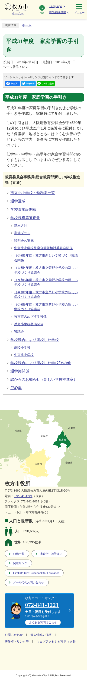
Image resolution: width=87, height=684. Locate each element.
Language (55, 6)
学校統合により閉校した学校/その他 (40, 363)
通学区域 (17, 201)
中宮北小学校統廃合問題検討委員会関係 (43, 248)
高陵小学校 (22, 347)
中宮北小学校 (24, 355)
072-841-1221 (23, 496)
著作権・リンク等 (17, 641)
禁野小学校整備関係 (28, 324)
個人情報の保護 (41, 635)
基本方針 (20, 225)
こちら (43, 622)
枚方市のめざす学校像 (30, 316)
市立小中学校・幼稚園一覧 (32, 193)
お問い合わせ (14, 635)
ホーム (27, 25)
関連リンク (20, 563)
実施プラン (22, 233)
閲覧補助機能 (57, 12)
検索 (42, 9)
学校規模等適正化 (25, 218)
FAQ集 (16, 388)
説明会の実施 (24, 240)
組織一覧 (18, 553)
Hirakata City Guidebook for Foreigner (36, 572)
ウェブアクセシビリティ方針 (56, 641)
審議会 (19, 331)
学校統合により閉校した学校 (34, 340)
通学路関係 (19, 371)
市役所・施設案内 (51, 553)
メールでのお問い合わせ (28, 582)
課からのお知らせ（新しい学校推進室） (43, 379)
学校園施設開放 (23, 209)
